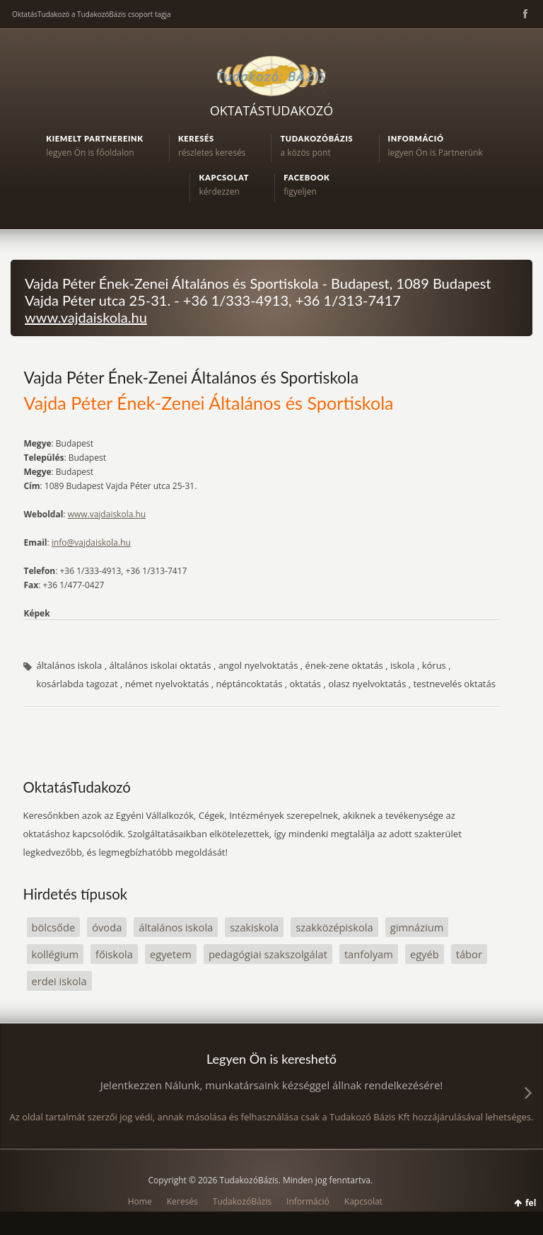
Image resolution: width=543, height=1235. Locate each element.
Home (140, 1201)
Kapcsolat (363, 1201)
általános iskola (176, 927)
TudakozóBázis (242, 1201)
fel (530, 1203)
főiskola (114, 954)
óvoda (107, 927)
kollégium (55, 954)
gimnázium (417, 927)
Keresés (182, 1201)
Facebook (524, 14)
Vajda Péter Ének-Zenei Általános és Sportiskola (190, 377)
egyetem (171, 954)
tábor (469, 954)
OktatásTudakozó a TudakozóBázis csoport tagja (91, 14)
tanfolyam (368, 954)
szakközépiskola (334, 927)
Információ (307, 1201)
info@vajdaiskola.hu (91, 542)
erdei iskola (59, 981)
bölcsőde (54, 927)
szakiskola (254, 927)
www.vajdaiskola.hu (86, 317)
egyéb (424, 954)
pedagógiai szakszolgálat (268, 954)
